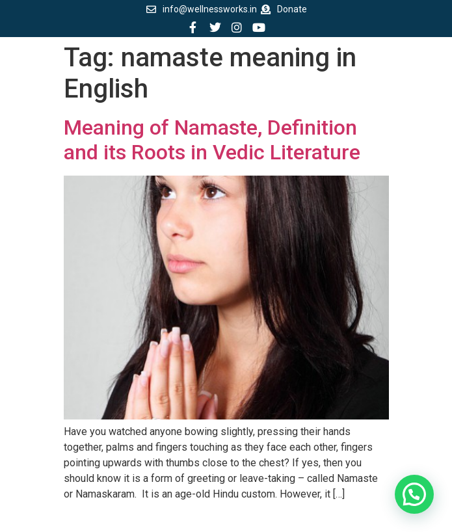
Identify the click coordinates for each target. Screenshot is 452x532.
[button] (414, 494)
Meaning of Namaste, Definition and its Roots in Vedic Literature (212, 140)
